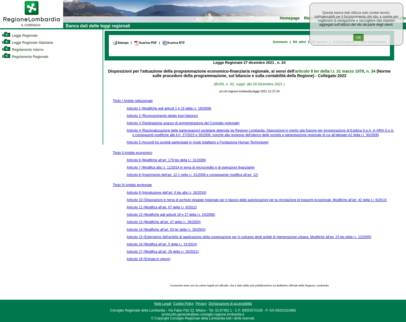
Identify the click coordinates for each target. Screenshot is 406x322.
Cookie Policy (183, 304)
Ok (358, 37)
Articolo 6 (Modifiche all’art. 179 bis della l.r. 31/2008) (166, 160)
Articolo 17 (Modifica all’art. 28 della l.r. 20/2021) (163, 252)
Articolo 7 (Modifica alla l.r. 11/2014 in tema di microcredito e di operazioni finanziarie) (191, 167)
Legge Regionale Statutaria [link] (27, 43)
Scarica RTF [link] (173, 43)
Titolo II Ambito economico (132, 153)
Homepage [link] (290, 18)
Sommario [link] (280, 41)
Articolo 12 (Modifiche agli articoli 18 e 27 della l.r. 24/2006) (171, 215)
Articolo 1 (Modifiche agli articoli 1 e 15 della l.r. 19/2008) (169, 108)
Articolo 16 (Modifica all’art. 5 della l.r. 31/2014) (162, 244)
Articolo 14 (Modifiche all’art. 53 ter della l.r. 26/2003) (166, 230)
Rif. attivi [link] (299, 41)
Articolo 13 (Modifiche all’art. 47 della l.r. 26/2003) (164, 222)
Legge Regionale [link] (19, 36)
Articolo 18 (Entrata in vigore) (148, 259)
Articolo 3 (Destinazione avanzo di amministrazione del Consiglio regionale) (183, 123)
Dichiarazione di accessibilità (230, 304)
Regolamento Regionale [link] (25, 57)
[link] (31, 27)
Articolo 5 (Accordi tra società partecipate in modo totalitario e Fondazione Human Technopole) (197, 142)
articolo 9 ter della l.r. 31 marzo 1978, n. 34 (335, 71)
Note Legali (162, 304)
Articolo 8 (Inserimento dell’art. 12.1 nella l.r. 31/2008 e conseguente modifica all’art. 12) (192, 175)
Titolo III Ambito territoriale (132, 185)
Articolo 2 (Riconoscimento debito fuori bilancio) (162, 116)
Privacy (201, 304)
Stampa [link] (120, 42)
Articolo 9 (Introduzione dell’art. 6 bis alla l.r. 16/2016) (166, 193)
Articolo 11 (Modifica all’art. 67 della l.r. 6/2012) (162, 207)
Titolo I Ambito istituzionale (133, 101)
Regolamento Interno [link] (22, 50)
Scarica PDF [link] (145, 43)
